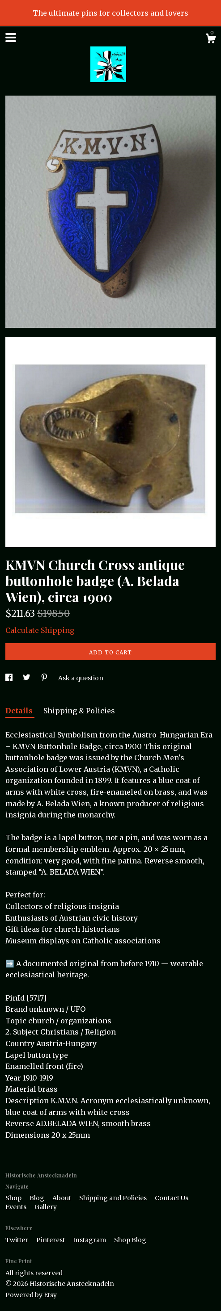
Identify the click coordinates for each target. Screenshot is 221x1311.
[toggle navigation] (10, 37)
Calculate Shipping (39, 630)
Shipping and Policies (113, 1198)
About (62, 1198)
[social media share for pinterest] (45, 678)
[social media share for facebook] (9, 678)
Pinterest (51, 1240)
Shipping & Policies (79, 710)
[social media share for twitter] (27, 678)
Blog (38, 1198)
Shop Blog (130, 1240)
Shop (14, 1198)
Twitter (17, 1240)
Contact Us (171, 1198)
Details (19, 710)
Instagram (90, 1240)
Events (16, 1207)
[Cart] (211, 39)
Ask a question (80, 678)
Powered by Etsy (31, 1295)
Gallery (45, 1207)
